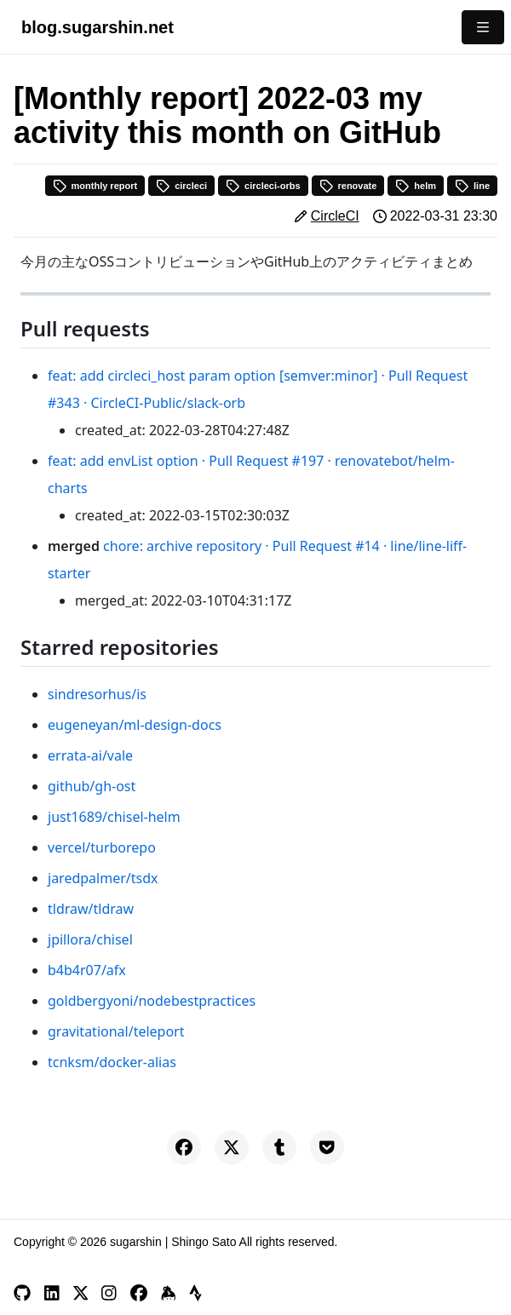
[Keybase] (168, 1292)
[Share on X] (232, 1147)
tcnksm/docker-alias (112, 1062)
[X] (81, 1292)
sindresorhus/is (97, 694)
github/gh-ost (91, 786)
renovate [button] (348, 185)
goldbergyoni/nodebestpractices (152, 1000)
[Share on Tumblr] (279, 1147)
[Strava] (195, 1292)
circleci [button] (181, 185)
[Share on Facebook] (184, 1147)
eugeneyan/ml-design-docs (134, 724)
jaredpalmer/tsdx (103, 878)
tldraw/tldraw (91, 908)
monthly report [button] (95, 185)
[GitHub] (22, 1292)
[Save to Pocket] (327, 1147)
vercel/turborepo (102, 847)
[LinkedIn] (52, 1292)
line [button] (472, 185)
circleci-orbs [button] (263, 185)
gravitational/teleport (116, 1031)
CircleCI (335, 216)
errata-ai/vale (90, 755)
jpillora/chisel (90, 939)
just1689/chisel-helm (114, 816)
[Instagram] (109, 1292)
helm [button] (415, 185)
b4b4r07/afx (87, 970)
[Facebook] (138, 1292)
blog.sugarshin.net (97, 27)
